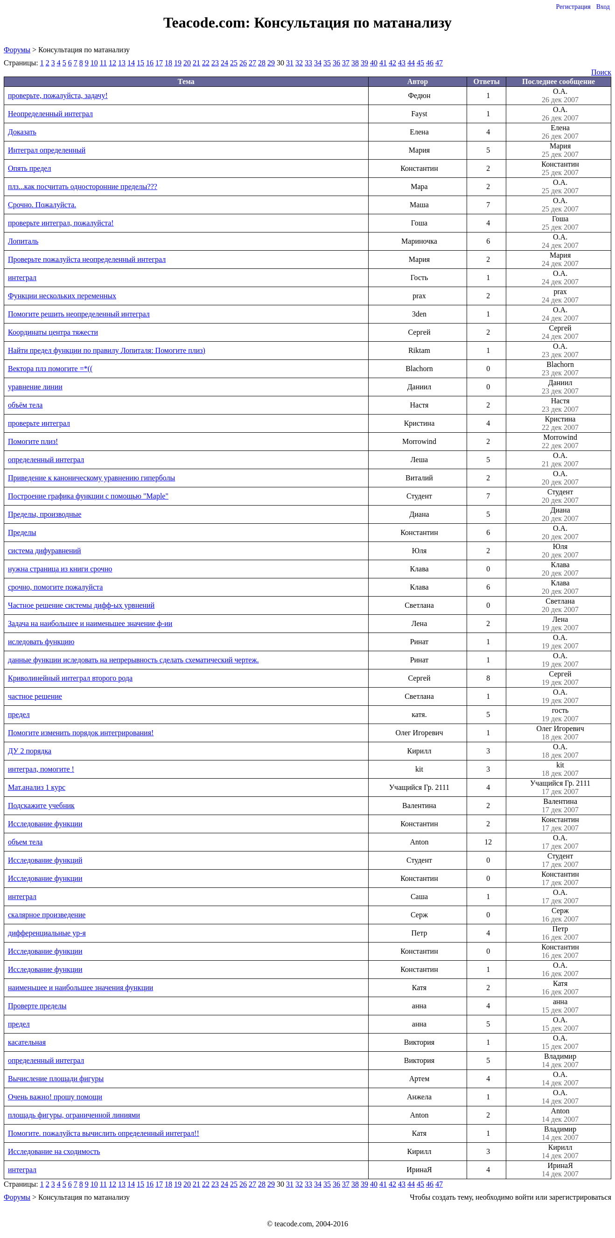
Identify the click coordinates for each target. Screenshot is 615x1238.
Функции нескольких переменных (62, 296)
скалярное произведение (46, 915)
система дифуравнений (44, 551)
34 (317, 63)
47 (439, 63)
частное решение (35, 696)
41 (383, 63)
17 (159, 63)
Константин (560, 168)
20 (187, 63)
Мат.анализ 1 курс (36, 787)
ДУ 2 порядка (29, 751)
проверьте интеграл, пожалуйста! (61, 223)
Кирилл (560, 1151)
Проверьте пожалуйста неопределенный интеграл (87, 259)
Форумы (17, 50)
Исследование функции (45, 824)
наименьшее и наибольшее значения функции (80, 988)
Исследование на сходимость (54, 1151)
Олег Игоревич (560, 733)
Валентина (560, 805)
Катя (560, 987)
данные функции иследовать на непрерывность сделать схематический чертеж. (133, 660)
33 (308, 63)
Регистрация (573, 6)
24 (224, 63)
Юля (560, 550)
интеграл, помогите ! (41, 769)
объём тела (25, 405)
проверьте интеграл (39, 423)
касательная (27, 1042)
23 (215, 63)
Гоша (560, 223)
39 (364, 63)
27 (252, 63)
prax (560, 296)
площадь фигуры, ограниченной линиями (74, 1115)
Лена (560, 623)
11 (103, 63)
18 (168, 63)
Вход (603, 6)
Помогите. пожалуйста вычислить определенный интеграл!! (103, 1133)
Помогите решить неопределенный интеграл (79, 314)
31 (290, 63)
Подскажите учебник (41, 805)
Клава (560, 569)
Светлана (560, 605)
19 (178, 63)
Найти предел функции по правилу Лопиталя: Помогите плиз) (106, 350)
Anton (560, 1115)
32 (299, 63)
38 (355, 63)
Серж (560, 915)
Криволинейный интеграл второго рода (70, 678)
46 (429, 63)
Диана (560, 514)
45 (420, 63)
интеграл (22, 277)
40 (373, 63)
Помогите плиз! (33, 441)
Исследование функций (45, 860)
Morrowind (560, 441)
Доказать (22, 132)
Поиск (601, 72)
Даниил (560, 387)
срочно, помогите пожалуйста (55, 587)
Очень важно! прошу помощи (55, 1097)
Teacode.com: (208, 22)
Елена (560, 132)
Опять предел (29, 168)
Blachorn (560, 368)
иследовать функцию (41, 642)
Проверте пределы (37, 1006)
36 (336, 63)
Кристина (560, 423)
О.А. (560, 95)
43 (401, 63)
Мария (560, 150)
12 (112, 63)
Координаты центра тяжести (53, 332)
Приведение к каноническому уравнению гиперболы (91, 478)
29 (271, 63)
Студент (560, 496)
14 (131, 63)
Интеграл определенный (46, 150)
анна (560, 1006)
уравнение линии (35, 387)
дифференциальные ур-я (47, 933)
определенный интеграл (46, 460)
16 (150, 63)
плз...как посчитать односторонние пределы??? (82, 186)
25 (234, 63)
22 (206, 63)
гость (560, 714)
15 (140, 63)
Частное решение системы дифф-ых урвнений (81, 605)
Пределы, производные (44, 514)
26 (243, 63)
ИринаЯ (560, 1169)
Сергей (560, 332)
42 (392, 63)
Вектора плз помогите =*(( (50, 369)
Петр (560, 933)
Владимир (560, 1060)
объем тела (25, 842)
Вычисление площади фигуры (56, 1079)
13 (122, 63)
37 (345, 63)
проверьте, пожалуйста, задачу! (58, 95)
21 (196, 63)
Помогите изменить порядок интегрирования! (81, 733)
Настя (560, 405)
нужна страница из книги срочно (60, 569)
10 (94, 63)
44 (411, 63)
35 (327, 63)
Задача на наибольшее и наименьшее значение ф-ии (90, 623)
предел (19, 714)
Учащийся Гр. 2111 (560, 787)
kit (560, 769)
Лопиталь (23, 241)
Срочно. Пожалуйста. (42, 205)
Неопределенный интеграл (50, 114)
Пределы (22, 532)
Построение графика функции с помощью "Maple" (88, 496)
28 (262, 63)
